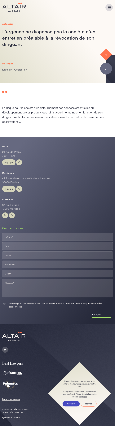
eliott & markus (13, 417)
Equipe (9, 162)
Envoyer (102, 314)
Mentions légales (11, 399)
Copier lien (20, 69)
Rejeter (88, 403)
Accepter (71, 403)
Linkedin (7, 69)
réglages (83, 396)
